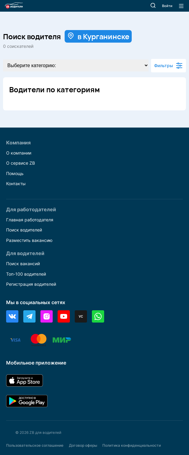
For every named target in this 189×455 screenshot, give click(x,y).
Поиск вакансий (23, 263)
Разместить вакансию (29, 240)
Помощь (15, 173)
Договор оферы (83, 445)
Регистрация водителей (31, 284)
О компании (18, 152)
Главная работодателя (29, 219)
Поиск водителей (24, 229)
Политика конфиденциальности (131, 445)
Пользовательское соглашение (34, 445)
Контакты (16, 183)
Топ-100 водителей (26, 274)
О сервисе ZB (20, 163)
